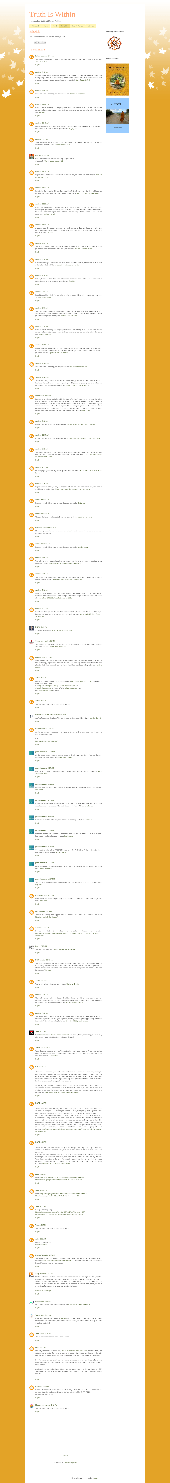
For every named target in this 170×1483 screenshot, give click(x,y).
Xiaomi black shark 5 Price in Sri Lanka (81, 424)
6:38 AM (45, 326)
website (50, 232)
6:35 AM (51, 863)
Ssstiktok (72, 281)
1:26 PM (44, 1142)
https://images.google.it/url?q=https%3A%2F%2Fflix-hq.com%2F (63, 1194)
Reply (37, 65)
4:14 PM (44, 1103)
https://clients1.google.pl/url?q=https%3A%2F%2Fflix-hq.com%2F (59, 1214)
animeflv (70, 531)
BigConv (38, 885)
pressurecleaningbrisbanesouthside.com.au (57, 1261)
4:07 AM (51, 768)
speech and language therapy (79, 1304)
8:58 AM (45, 308)
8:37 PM (49, 911)
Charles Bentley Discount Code (64, 949)
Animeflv (42, 112)
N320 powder (40, 960)
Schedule (64, 26)
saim (37, 1239)
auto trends (39, 790)
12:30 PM (47, 1048)
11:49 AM (45, 104)
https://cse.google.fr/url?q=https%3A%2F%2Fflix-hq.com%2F (62, 1177)
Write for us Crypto (72, 984)
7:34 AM (51, 56)
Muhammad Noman (42, 1405)
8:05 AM (45, 1013)
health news (68, 836)
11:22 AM (45, 188)
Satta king (81, 503)
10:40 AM (45, 123)
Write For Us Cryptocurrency (62, 630)
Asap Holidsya (41, 1274)
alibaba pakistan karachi (83, 249)
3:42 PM (54, 1405)
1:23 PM (45, 243)
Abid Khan (39, 981)
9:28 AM (45, 995)
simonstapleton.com (62, 145)
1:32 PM (43, 1206)
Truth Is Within (52, 14)
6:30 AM (44, 678)
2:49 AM (46, 1386)
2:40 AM (47, 514)
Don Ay (38, 155)
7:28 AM (45, 574)
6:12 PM (53, 528)
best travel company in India (81, 681)
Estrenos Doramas (42, 528)
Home (46, 26)
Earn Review (53, 1056)
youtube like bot (95, 718)
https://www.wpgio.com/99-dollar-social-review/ (62, 1092)
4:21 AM (51, 784)
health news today (45, 868)
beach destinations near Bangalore (74, 1351)
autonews (88, 820)
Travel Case (39, 1315)
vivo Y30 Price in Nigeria (78, 367)
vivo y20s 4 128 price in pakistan (77, 1021)
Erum (37, 946)
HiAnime (38, 1386)
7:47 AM (51, 895)
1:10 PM (45, 276)
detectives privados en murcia (68, 265)
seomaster (39, 500)
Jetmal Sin (39, 1048)
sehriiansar (39, 396)
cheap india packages (43, 688)
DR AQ (38, 627)
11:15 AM (45, 171)
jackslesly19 (40, 911)
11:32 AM (49, 960)
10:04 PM (47, 544)
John (37, 1032)
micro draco (85, 410)
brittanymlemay (41, 56)
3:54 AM (47, 500)
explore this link (49, 214)
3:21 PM (47, 981)
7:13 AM (50, 1274)
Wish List (91, 26)
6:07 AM (51, 847)
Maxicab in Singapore (77, 94)
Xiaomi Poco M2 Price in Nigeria (77, 385)
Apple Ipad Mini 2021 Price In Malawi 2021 (68, 579)
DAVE (37, 1066)
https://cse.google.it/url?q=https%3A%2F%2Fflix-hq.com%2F (57, 1196)
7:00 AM (45, 558)
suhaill (38, 678)
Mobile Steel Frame (65, 757)
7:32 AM (45, 609)
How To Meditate (77, 26)
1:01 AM (52, 641)
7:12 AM (44, 946)
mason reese (40, 657)
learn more (44, 901)
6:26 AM (43, 1174)
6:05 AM (51, 800)
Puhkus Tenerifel (45, 334)
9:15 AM (45, 467)
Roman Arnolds (41, 729)
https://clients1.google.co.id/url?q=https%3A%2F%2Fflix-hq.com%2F (60, 1212)
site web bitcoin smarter (83, 517)
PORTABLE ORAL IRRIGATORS (47, 715)
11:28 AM (45, 225)
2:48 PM (43, 1225)
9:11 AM (49, 657)
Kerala (63, 1318)
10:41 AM (45, 377)
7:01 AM (43, 1347)
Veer (37, 1225)
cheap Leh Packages (44, 686)
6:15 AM (45, 72)
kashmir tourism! (41, 1244)
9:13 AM (52, 1255)
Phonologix (39, 1301)
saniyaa (38, 72)
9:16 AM (45, 484)
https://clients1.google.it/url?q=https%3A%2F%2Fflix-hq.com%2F (58, 1180)
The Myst (47, 970)
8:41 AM (45, 139)
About (55, 26)
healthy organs (83, 547)
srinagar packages (71, 688)
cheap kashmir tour (45, 690)
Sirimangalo (36, 26)
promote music (41, 752)
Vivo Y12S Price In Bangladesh (88, 193)
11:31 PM (51, 752)
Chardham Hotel (41, 641)
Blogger (95, 1478)
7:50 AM (45, 91)
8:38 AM (45, 259)
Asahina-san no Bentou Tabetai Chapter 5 (54, 1035)
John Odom (39, 1334)
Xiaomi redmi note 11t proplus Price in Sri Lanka (72, 489)
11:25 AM (45, 204)
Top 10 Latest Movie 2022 (54, 161)
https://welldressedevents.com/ (46, 741)
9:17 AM (51, 817)
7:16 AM (48, 1334)
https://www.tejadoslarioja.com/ (46, 917)
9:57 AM (44, 1066)
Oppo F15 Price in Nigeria (58, 353)
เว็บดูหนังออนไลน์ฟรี (82, 80)
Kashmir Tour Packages (57, 646)
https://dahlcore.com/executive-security (56, 1163)
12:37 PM (51, 879)
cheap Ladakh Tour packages (64, 686)
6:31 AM (48, 1315)
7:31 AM (45, 590)
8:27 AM (44, 627)
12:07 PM (43, 1190)
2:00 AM (43, 1239)
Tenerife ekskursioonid (43, 297)
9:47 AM (48, 396)
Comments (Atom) (70, 1463)
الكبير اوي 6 (73, 129)
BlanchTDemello (41, 1255)
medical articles (61, 852)
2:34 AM (51, 830)
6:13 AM (63, 715)
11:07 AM (45, 435)
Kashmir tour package (43, 1291)
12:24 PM (45, 927)
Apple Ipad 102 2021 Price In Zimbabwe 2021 (65, 563)
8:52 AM (45, 292)
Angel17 (38, 927)
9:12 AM (45, 449)
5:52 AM (48, 1301)
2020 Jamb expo (41, 61)
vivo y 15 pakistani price (74, 1002)
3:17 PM (43, 1032)
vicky (37, 1347)
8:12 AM (45, 421)
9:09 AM (51, 729)
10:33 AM (45, 155)
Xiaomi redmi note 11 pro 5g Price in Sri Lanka (83, 438)
